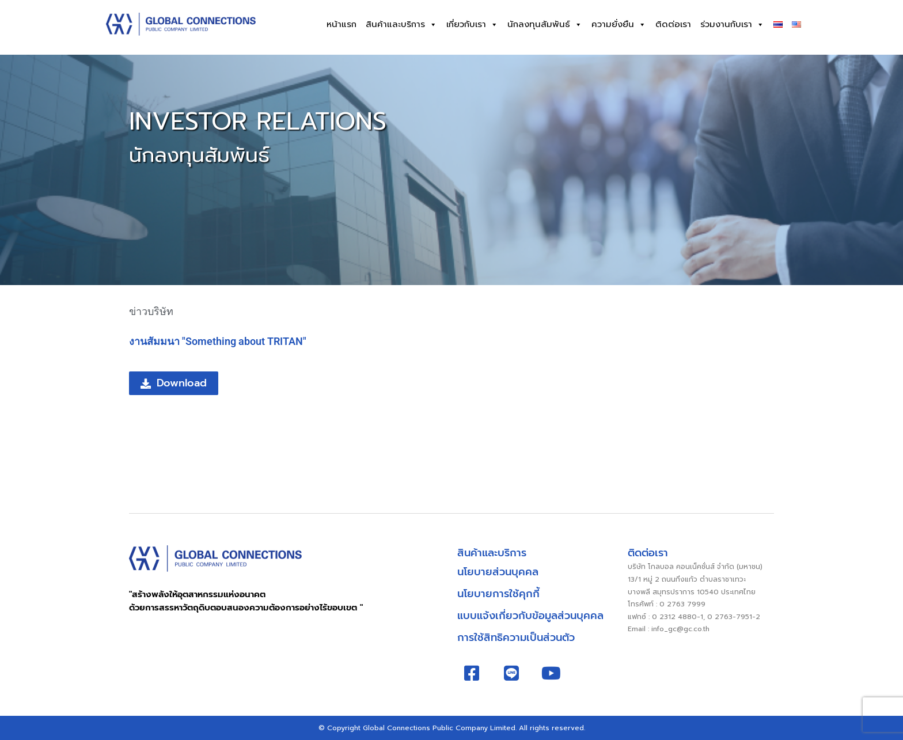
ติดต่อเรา (673, 24)
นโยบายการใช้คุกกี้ (498, 594)
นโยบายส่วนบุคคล (497, 572)
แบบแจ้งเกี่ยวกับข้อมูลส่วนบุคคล (530, 616)
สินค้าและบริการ (401, 24)
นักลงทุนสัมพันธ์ (544, 24)
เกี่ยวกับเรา (472, 24)
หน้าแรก (341, 24)
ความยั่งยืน (618, 24)
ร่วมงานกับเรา (732, 24)
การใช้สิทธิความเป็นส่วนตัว (516, 637)
